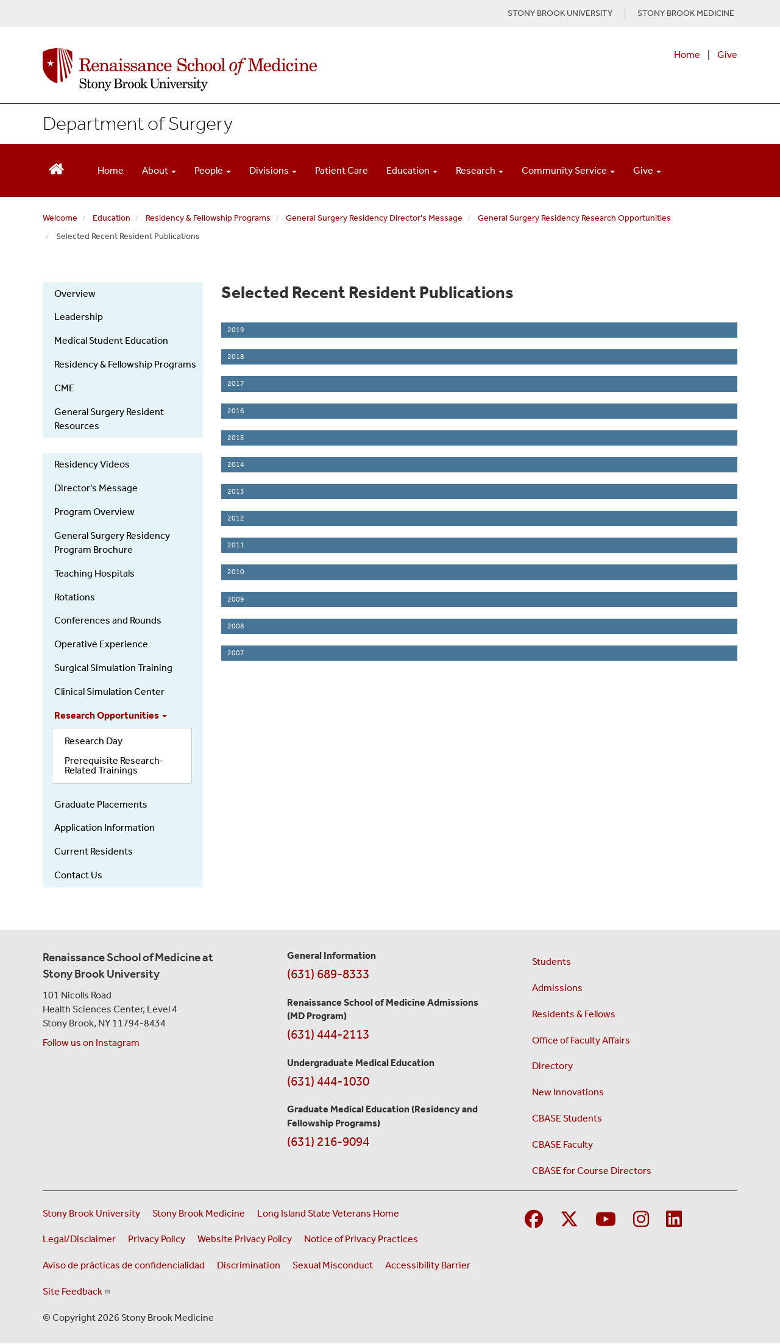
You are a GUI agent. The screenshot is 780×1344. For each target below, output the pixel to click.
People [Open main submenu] (212, 170)
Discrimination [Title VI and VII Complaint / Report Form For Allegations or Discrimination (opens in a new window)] (248, 1265)
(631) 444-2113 (328, 1034)
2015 (235, 437)
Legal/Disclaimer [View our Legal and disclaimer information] (79, 1239)
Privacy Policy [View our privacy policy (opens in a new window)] (156, 1239)
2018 (235, 356)
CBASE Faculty (562, 1144)
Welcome (60, 218)
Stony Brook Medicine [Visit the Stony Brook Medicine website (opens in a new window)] (198, 1213)
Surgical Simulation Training (113, 668)
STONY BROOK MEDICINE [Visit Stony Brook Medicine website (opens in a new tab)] (685, 13)
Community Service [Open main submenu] (568, 170)
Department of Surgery (138, 123)
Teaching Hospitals (94, 573)
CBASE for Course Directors (591, 1170)
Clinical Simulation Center (109, 691)
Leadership (78, 316)
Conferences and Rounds (107, 620)
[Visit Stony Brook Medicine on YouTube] (605, 1220)
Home (687, 54)
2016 (235, 411)
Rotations (74, 597)
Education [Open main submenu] (412, 170)
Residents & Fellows (573, 1014)
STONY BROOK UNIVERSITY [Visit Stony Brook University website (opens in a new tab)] (560, 13)
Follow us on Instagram (91, 1042)
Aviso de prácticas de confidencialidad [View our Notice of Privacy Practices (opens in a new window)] (124, 1265)
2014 (235, 464)
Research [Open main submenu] (479, 170)
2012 (235, 518)
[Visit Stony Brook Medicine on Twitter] (569, 1220)
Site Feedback (77, 1291)
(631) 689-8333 (328, 974)
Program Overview (94, 511)
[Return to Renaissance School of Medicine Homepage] (56, 168)
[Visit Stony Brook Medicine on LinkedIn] (674, 1220)
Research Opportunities (110, 715)
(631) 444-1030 (328, 1081)
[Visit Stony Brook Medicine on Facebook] (534, 1220)
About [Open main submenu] (159, 170)
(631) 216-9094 (328, 1141)
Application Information (104, 827)
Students (551, 961)
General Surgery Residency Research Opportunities (574, 218)
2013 (235, 491)
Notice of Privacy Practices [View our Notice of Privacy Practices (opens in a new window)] (361, 1239)
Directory (552, 1066)
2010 (235, 571)
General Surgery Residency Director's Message (374, 218)
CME (64, 388)
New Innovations (568, 1092)
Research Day (93, 741)
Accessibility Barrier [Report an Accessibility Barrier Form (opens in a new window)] (427, 1265)
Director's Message (96, 488)
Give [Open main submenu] (647, 170)
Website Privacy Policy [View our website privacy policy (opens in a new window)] (244, 1239)
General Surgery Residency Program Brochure (112, 542)
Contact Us (78, 875)
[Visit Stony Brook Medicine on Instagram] (641, 1220)
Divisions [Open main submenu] (273, 170)
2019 (235, 329)
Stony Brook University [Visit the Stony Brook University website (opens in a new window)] (91, 1213)
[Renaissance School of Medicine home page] (264, 69)
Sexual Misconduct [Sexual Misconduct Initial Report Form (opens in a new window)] (332, 1265)
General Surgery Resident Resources (109, 419)
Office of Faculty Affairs (581, 1040)
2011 (235, 545)
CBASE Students (567, 1118)
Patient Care (341, 170)
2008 (235, 626)
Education (111, 218)
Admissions (557, 988)
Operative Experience (101, 644)
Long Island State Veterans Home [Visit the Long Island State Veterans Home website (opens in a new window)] (328, 1213)
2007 (235, 653)
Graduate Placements (100, 804)
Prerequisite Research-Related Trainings (114, 765)
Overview (75, 293)
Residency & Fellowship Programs (208, 218)
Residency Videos (92, 464)
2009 (235, 599)
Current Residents (93, 851)
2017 (235, 383)
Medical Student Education (111, 340)
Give (727, 54)
